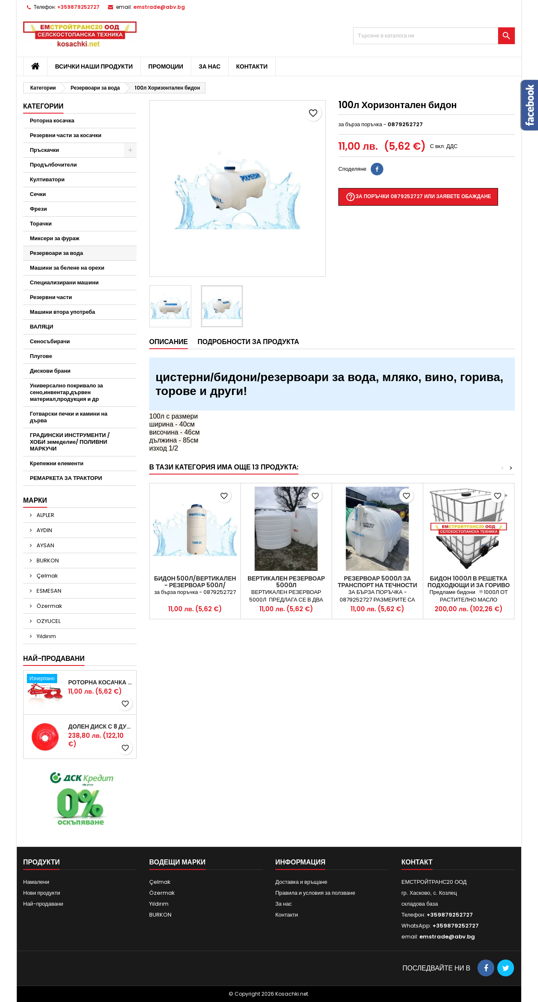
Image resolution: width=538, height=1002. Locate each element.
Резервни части (51, 297)
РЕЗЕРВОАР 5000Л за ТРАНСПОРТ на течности (377, 581)
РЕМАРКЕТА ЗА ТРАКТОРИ (66, 478)
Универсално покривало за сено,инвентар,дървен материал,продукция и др (66, 392)
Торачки (41, 224)
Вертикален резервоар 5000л (286, 581)
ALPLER (44, 515)
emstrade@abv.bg (159, 7)
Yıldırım (45, 636)
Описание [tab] (168, 342)
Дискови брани (50, 371)
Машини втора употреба (62, 312)
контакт (417, 862)
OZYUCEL (48, 621)
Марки (35, 500)
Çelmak (46, 576)
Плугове (41, 356)
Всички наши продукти (94, 66)
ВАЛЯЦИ (41, 327)
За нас (210, 66)
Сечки (38, 194)
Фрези (38, 209)
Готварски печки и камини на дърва (69, 417)
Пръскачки (44, 150)
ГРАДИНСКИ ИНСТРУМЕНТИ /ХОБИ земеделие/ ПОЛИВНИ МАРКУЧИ (70, 442)
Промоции (165, 66)
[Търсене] (434, 35)
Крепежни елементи (57, 463)
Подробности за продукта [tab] (248, 342)
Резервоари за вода (56, 253)
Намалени (36, 882)
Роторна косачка (52, 121)
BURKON (47, 561)
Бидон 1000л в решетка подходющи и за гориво (468, 581)
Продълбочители (53, 165)
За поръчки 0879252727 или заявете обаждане (418, 197)
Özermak (48, 606)
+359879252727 (78, 7)
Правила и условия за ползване (315, 893)
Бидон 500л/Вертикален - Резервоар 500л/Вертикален (195, 585)
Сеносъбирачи (50, 341)
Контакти (252, 66)
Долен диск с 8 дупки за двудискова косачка (100, 726)
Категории (43, 106)
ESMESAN (48, 591)
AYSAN (44, 545)
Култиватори (47, 179)
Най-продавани (53, 658)
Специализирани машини (64, 282)
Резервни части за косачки (65, 135)
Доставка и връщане (301, 882)
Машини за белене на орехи (67, 268)
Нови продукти (41, 893)
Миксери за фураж (54, 238)
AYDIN (43, 530)
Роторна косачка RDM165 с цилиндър (100, 682)
